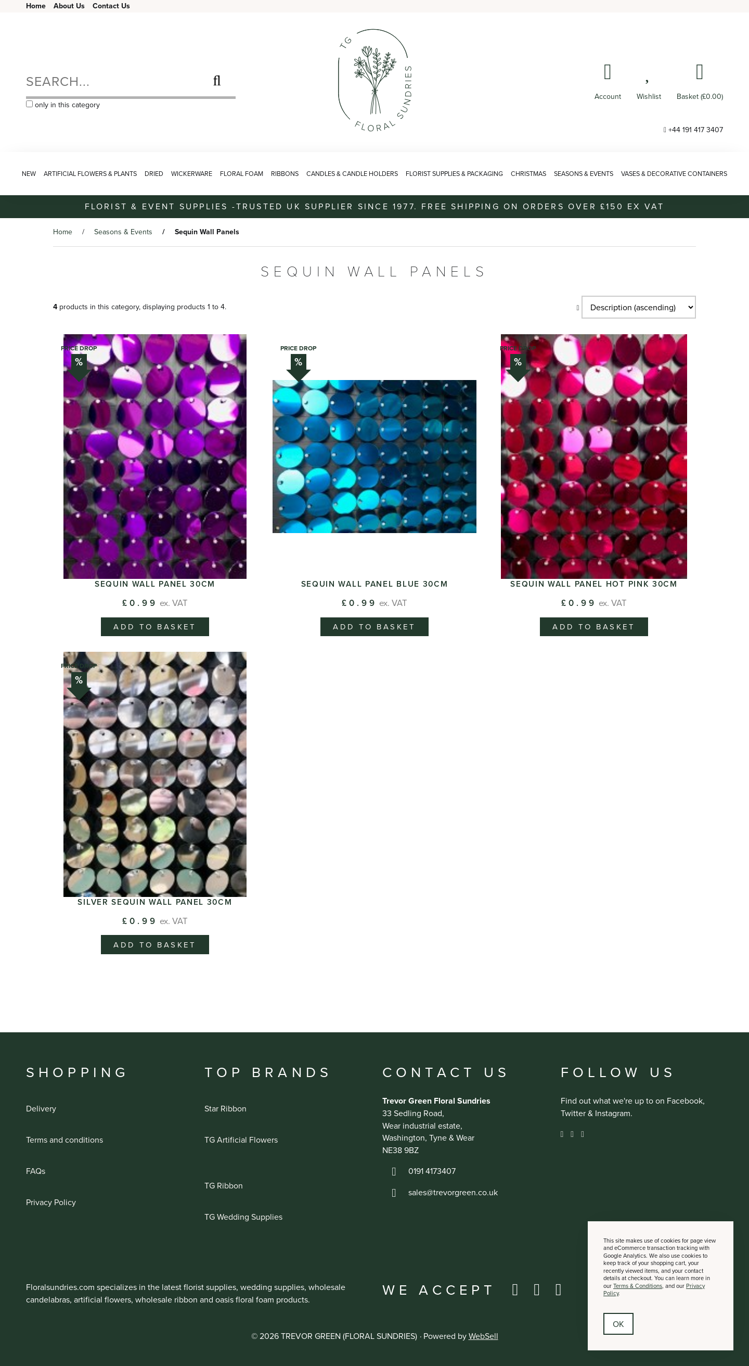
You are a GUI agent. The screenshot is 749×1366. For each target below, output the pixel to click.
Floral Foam (241, 173)
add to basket (155, 626)
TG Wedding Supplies (243, 1216)
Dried (154, 173)
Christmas (528, 173)
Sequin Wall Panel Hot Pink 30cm (594, 583)
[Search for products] (112, 80)
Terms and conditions (64, 1139)
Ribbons (285, 173)
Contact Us (111, 6)
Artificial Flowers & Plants (90, 173)
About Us (69, 6)
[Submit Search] (217, 80)
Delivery (41, 1108)
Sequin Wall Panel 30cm (155, 583)
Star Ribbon (225, 1108)
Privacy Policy (51, 1202)
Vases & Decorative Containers (674, 173)
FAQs (35, 1171)
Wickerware (191, 173)
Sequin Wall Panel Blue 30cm (374, 583)
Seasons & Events (583, 173)
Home (36, 6)
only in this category (63, 104)
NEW (29, 173)
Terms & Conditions (637, 1286)
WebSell (483, 1336)
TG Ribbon (223, 1185)
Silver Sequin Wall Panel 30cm (155, 901)
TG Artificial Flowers (241, 1139)
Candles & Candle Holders (352, 173)
